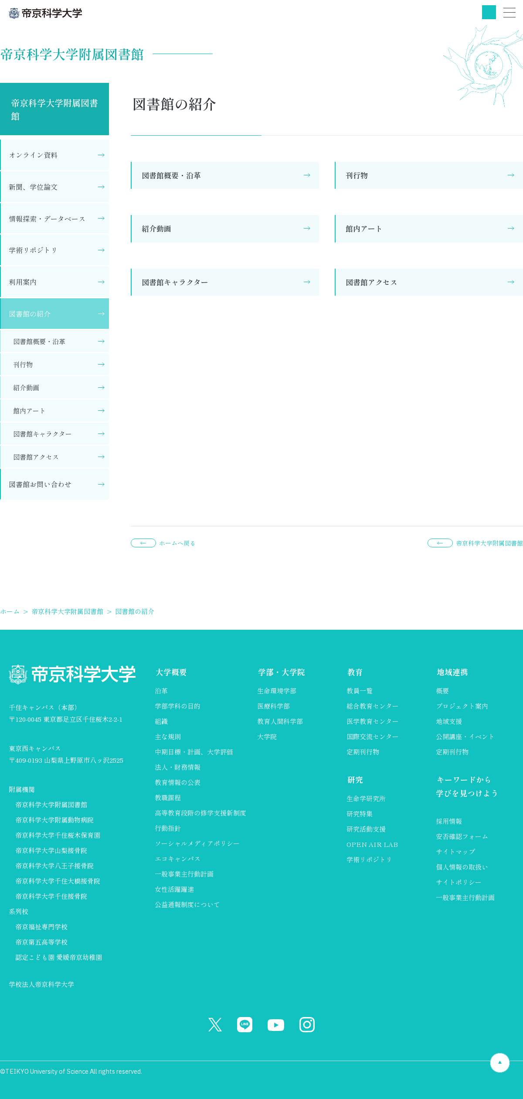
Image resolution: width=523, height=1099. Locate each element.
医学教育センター (372, 721)
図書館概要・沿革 (171, 175)
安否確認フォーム (462, 837)
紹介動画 (156, 228)
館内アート (364, 228)
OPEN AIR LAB (372, 844)
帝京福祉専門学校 (41, 926)
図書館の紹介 (30, 313)
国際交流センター (372, 736)
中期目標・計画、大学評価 (194, 752)
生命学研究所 (366, 798)
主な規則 (168, 736)
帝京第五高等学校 (41, 941)
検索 (489, 12)
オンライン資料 (33, 155)
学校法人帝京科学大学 (41, 984)
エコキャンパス (177, 859)
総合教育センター (372, 706)
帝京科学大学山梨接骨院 (51, 850)
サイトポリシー (459, 882)
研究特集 (359, 814)
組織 (161, 721)
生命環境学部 (276, 691)
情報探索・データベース (47, 218)
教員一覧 (359, 691)
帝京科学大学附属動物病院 (54, 819)
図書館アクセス (371, 281)
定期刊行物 (362, 752)
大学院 (267, 736)
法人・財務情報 (177, 767)
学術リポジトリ (33, 250)
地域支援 (449, 721)
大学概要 (170, 671)
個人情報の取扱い (462, 867)
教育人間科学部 (280, 721)
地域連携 (451, 671)
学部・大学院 (280, 671)
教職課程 (168, 797)
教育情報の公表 (177, 782)
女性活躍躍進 (174, 889)
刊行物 (357, 175)
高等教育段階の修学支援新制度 (200, 813)
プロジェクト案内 (462, 706)
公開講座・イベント (465, 736)
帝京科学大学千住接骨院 (51, 896)
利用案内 (23, 281)
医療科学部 (273, 706)
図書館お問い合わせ (40, 484)
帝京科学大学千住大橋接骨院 (57, 880)
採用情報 (449, 821)
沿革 (161, 691)
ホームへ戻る (177, 543)
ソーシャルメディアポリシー (197, 843)
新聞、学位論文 (33, 186)
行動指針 (168, 828)
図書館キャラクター (175, 281)
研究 (354, 779)
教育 (354, 671)
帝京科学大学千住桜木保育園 (57, 835)
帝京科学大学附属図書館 (54, 109)
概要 (442, 691)
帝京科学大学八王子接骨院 (54, 865)
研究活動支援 (366, 829)
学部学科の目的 (177, 706)
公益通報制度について (187, 904)
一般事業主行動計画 (184, 874)
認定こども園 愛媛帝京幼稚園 (58, 957)
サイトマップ (455, 852)
